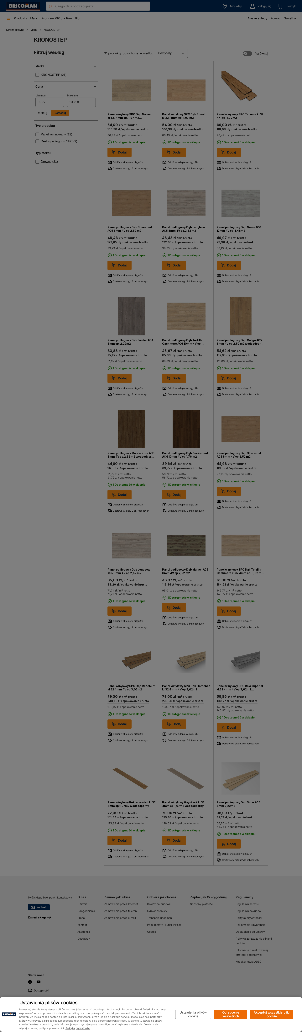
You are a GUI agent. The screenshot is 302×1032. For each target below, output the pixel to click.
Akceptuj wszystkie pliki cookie (272, 1014)
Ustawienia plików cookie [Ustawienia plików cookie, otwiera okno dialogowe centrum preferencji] (193, 1014)
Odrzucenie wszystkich (230, 1014)
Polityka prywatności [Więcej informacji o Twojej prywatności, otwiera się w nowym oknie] (77, 1028)
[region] (151, 1014)
